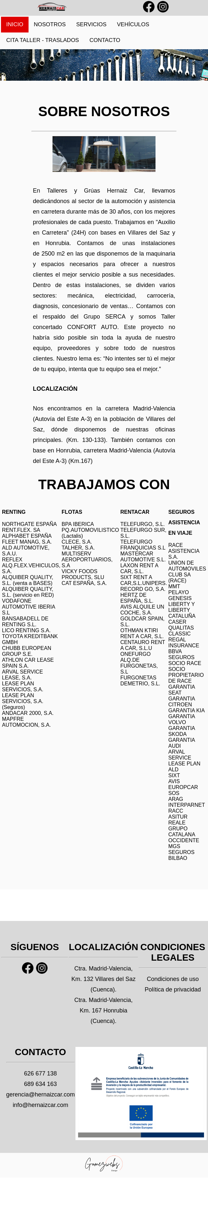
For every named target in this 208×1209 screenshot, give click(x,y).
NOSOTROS (50, 24)
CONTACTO (105, 40)
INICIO (14, 24)
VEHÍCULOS (133, 24)
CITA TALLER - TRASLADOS (42, 40)
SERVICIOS (91, 24)
